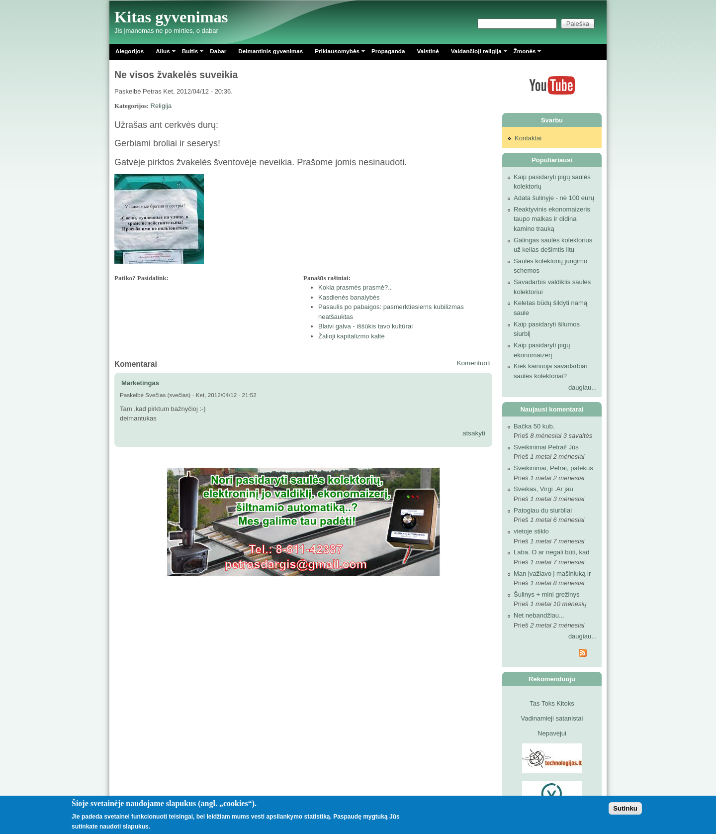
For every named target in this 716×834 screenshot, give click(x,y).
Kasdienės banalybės (349, 297)
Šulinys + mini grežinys (547, 594)
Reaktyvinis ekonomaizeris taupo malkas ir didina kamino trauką (552, 219)
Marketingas (140, 383)
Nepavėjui (551, 733)
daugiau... (582, 387)
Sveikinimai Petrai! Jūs (546, 447)
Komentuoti (474, 363)
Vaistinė (428, 51)
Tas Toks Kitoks (552, 703)
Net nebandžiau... (539, 615)
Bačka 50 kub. (534, 426)
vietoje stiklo (531, 531)
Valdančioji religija (476, 53)
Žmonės (525, 53)
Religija (161, 105)
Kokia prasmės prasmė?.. (354, 287)
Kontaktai (528, 138)
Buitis (190, 53)
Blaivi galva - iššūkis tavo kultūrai (365, 326)
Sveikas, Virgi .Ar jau (543, 489)
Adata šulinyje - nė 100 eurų (554, 198)
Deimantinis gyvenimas (270, 51)
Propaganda (388, 51)
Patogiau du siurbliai (543, 510)
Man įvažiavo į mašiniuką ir (552, 573)
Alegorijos (129, 51)
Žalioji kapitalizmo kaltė (351, 336)
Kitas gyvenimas (171, 17)
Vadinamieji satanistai (552, 718)
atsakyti (473, 433)
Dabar (218, 51)
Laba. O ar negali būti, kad (552, 552)
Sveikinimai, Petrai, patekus (553, 468)
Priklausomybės (337, 53)
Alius (163, 53)
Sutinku (625, 808)
